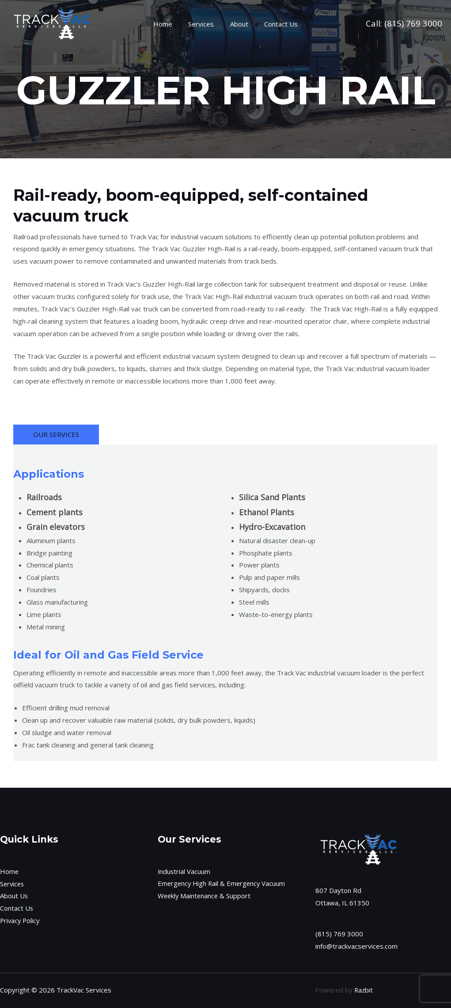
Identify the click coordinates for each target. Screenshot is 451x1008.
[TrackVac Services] (53, 23)
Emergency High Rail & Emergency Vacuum (223, 883)
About (238, 23)
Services (203, 23)
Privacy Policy (21, 920)
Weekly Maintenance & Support (205, 895)
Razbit (363, 989)
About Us (14, 895)
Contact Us (277, 23)
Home (167, 23)
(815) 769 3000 (413, 23)
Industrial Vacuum (184, 871)
